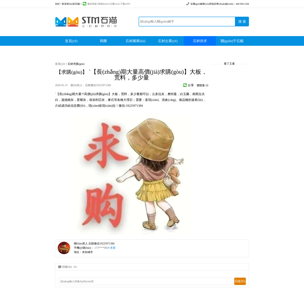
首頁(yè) (71, 41)
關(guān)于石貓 (232, 41)
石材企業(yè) (168, 41)
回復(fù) (240, 281)
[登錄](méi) (103, 4)
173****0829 (105, 247)
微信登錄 (90, 4)
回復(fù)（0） (70, 266)
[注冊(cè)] (114, 4)
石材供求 (200, 41)
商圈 (103, 41)
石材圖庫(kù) (135, 41)
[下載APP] (125, 4)
